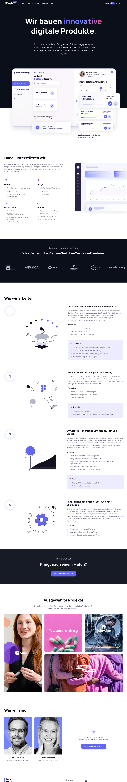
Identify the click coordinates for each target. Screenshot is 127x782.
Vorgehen (35, 3)
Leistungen (26, 3)
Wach (107, 3)
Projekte (45, 3)
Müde (118, 3)
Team (52, 3)
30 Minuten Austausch (63, 573)
